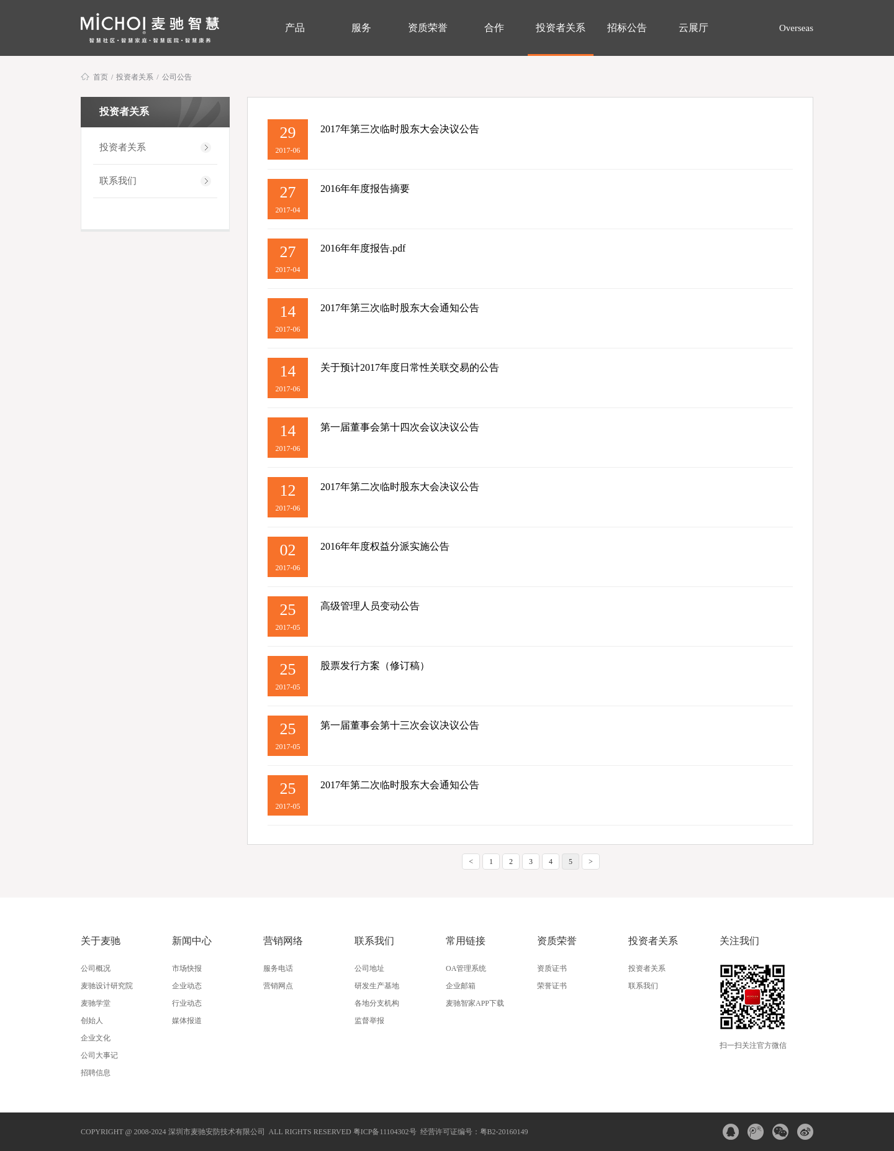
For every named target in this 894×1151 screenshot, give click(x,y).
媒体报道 (187, 1020)
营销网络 (283, 940)
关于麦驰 (100, 940)
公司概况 (96, 968)
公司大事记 (99, 1055)
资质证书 (552, 968)
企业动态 (187, 985)
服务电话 (278, 968)
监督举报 (369, 1020)
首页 (100, 77)
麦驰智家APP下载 (475, 1003)
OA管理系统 (466, 968)
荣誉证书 (552, 985)
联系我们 (118, 181)
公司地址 (369, 968)
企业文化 (96, 1038)
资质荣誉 (428, 27)
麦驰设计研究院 (107, 985)
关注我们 (739, 940)
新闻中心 (192, 940)
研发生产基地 (376, 985)
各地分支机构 (376, 1003)
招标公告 (627, 27)
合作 (494, 27)
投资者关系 (560, 27)
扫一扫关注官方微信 (753, 1045)
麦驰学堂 (96, 1003)
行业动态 (187, 1003)
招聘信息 (96, 1072)
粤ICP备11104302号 (385, 1131)
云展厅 (693, 27)
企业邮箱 (461, 985)
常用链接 (465, 940)
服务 (361, 27)
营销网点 (278, 985)
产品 (295, 27)
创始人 (92, 1020)
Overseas (795, 28)
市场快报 (187, 968)
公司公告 (177, 77)
